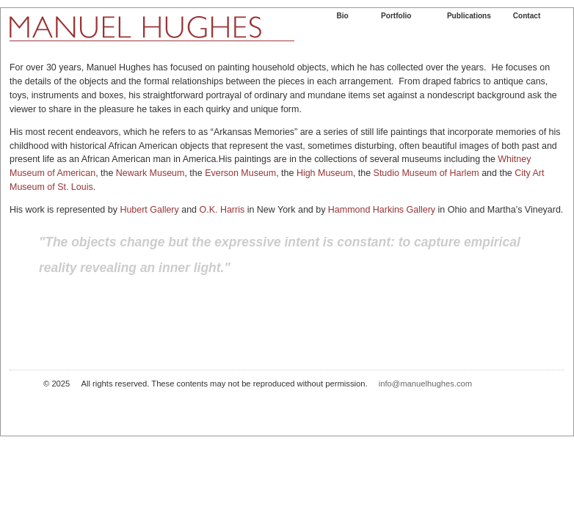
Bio (342, 16)
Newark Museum (150, 173)
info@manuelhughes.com (425, 383)
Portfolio (396, 16)
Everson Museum (240, 173)
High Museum (325, 173)
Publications (469, 16)
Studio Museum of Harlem (426, 173)
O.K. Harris (222, 210)
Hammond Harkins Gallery (381, 210)
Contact (527, 16)
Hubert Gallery (150, 210)
